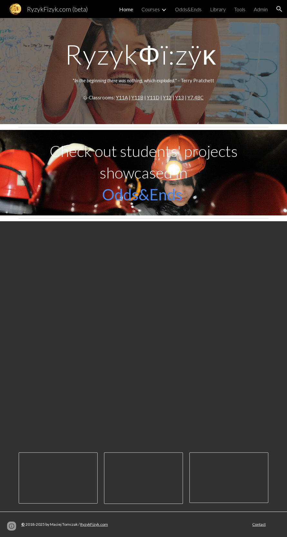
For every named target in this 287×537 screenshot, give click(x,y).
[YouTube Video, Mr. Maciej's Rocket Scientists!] (143, 291)
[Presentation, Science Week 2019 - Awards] (143, 478)
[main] (143, 54)
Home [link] (126, 9)
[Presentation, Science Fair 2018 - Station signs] (228, 477)
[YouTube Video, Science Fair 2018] (207, 403)
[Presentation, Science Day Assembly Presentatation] (58, 478)
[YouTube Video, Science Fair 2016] (79, 403)
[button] (279, 9)
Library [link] (218, 9)
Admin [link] (261, 9)
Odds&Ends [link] (188, 9)
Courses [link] (150, 9)
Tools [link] (239, 9)
